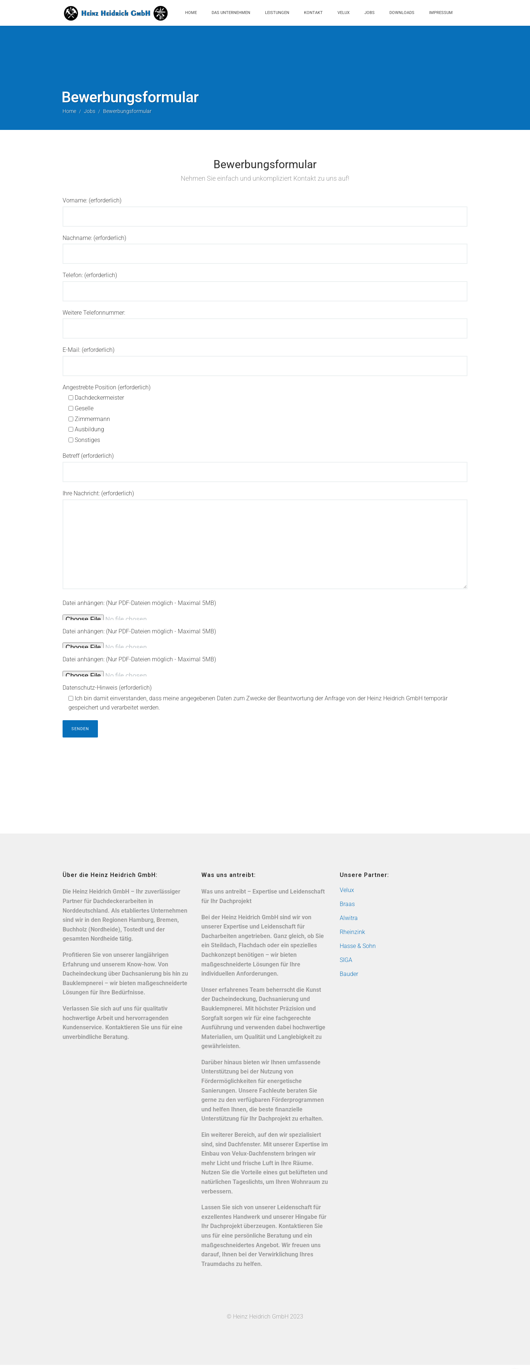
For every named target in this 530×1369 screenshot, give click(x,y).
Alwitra (349, 922)
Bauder (349, 978)
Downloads (401, 12)
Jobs (369, 12)
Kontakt (313, 12)
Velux (344, 12)
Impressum (441, 12)
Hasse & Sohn (358, 950)
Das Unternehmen (231, 12)
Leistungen (277, 12)
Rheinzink (352, 936)
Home (191, 12)
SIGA (346, 964)
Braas (347, 908)
